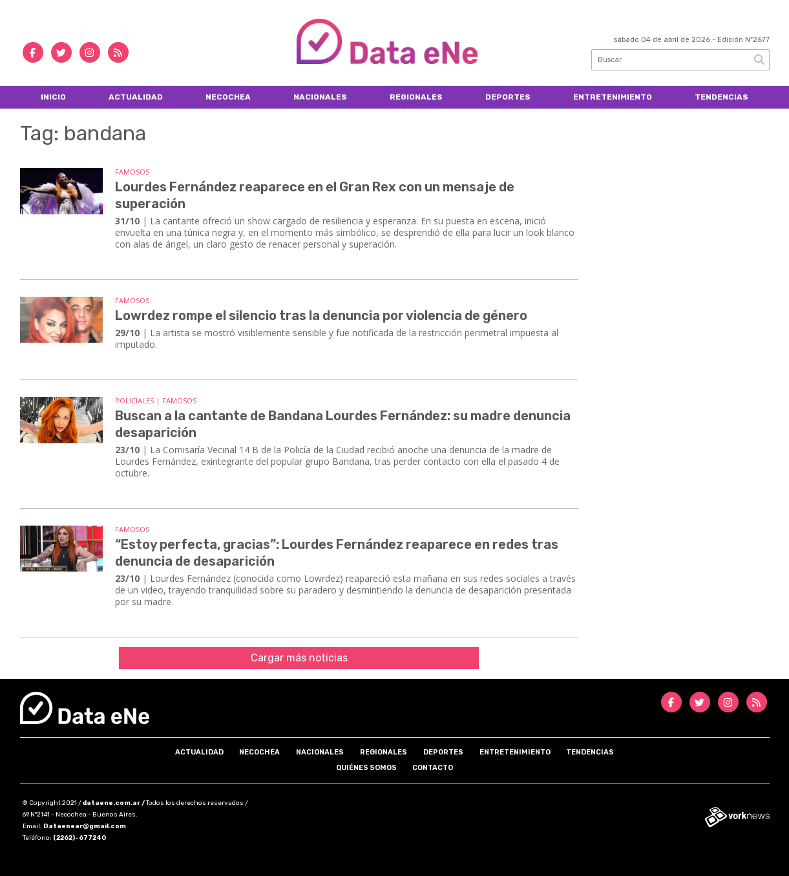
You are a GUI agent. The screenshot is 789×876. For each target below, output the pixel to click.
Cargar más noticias (299, 658)
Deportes (508, 96)
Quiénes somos (366, 768)
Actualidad (136, 96)
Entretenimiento (612, 96)
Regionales (416, 96)
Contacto (432, 768)
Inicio (53, 96)
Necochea (228, 96)
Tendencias (721, 96)
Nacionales (320, 96)
